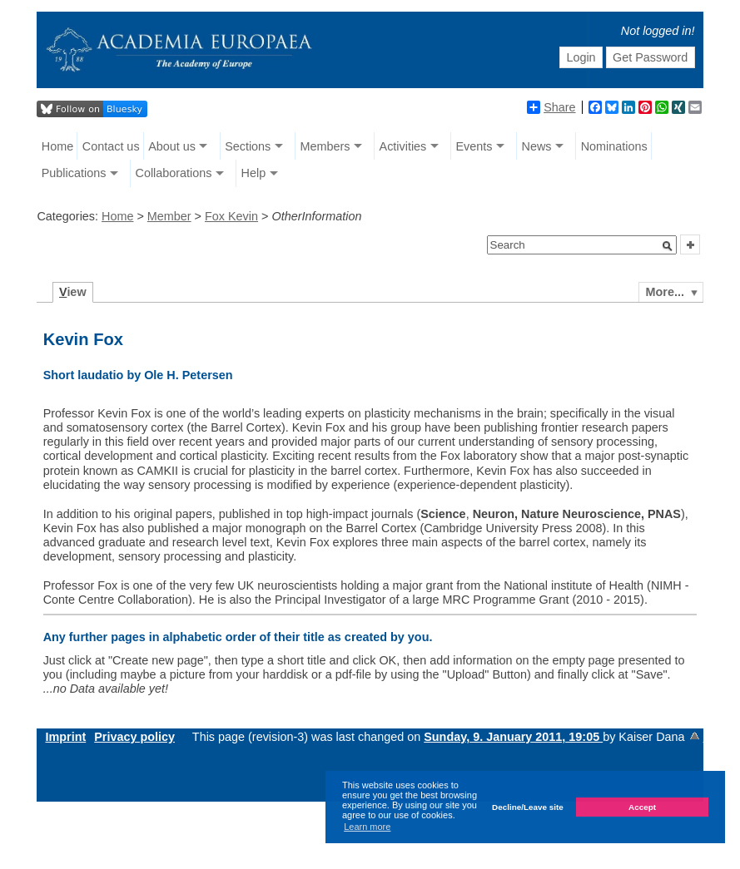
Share (551, 107)
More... (665, 292)
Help (253, 173)
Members (325, 146)
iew (73, 292)
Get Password (650, 57)
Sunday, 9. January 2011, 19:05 (513, 736)
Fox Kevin (231, 216)
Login (580, 57)
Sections (248, 146)
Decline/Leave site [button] (528, 807)
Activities (403, 146)
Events (473, 146)
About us (172, 146)
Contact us (111, 146)
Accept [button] (642, 807)
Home (57, 146)
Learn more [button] (367, 827)
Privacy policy (134, 736)
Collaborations (173, 173)
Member (169, 216)
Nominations (614, 146)
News (537, 146)
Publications (74, 173)
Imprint (65, 736)
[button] (667, 246)
